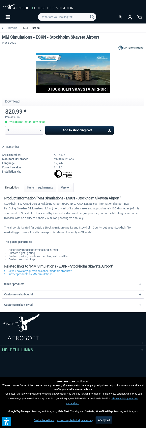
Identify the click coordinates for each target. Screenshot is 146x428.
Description (12, 187)
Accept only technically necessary (75, 420)
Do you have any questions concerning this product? (38, 271)
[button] (6, 421)
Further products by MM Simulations (28, 274)
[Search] (92, 17)
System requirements (40, 187)
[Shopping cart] (140, 17)
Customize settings (44, 420)
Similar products (14, 284)
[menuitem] (7, 17)
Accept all (104, 420)
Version (65, 187)
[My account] (130, 17)
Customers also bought (18, 294)
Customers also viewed (18, 304)
